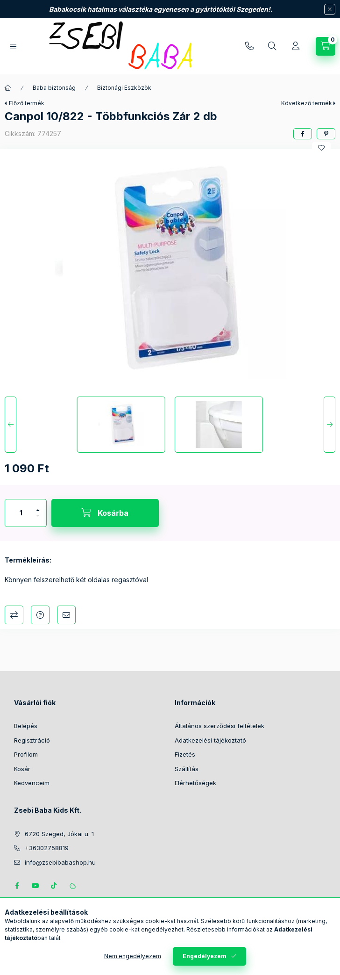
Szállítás (186, 769)
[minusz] (38, 520)
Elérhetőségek (195, 783)
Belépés (25, 725)
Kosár (22, 769)
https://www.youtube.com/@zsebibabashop (35, 885)
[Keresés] (272, 46)
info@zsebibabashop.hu (60, 862)
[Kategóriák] (13, 46)
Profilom (26, 754)
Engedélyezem (205, 956)
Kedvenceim (32, 783)
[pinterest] (326, 133)
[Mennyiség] (21, 513)
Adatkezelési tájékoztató (210, 740)
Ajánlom (66, 615)
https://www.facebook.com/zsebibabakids (16, 885)
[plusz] (38, 506)
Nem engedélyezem (132, 956)
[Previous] (10, 425)
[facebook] (302, 133)
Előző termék (26, 103)
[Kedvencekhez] (321, 147)
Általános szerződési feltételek (219, 725)
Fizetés (185, 754)
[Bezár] (329, 9)
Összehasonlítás (14, 615)
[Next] (329, 425)
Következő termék (306, 103)
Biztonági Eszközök (124, 87)
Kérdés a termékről (40, 615)
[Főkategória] (8, 88)
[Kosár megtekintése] (325, 46)
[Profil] (295, 46)
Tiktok (54, 885)
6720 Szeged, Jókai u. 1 (59, 834)
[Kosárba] (105, 513)
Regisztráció (32, 740)
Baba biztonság (54, 87)
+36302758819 (249, 46)
